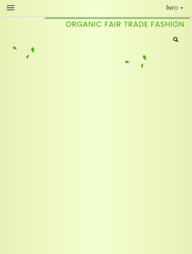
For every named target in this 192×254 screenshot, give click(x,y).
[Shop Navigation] (10, 8)
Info (176, 9)
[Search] (175, 40)
